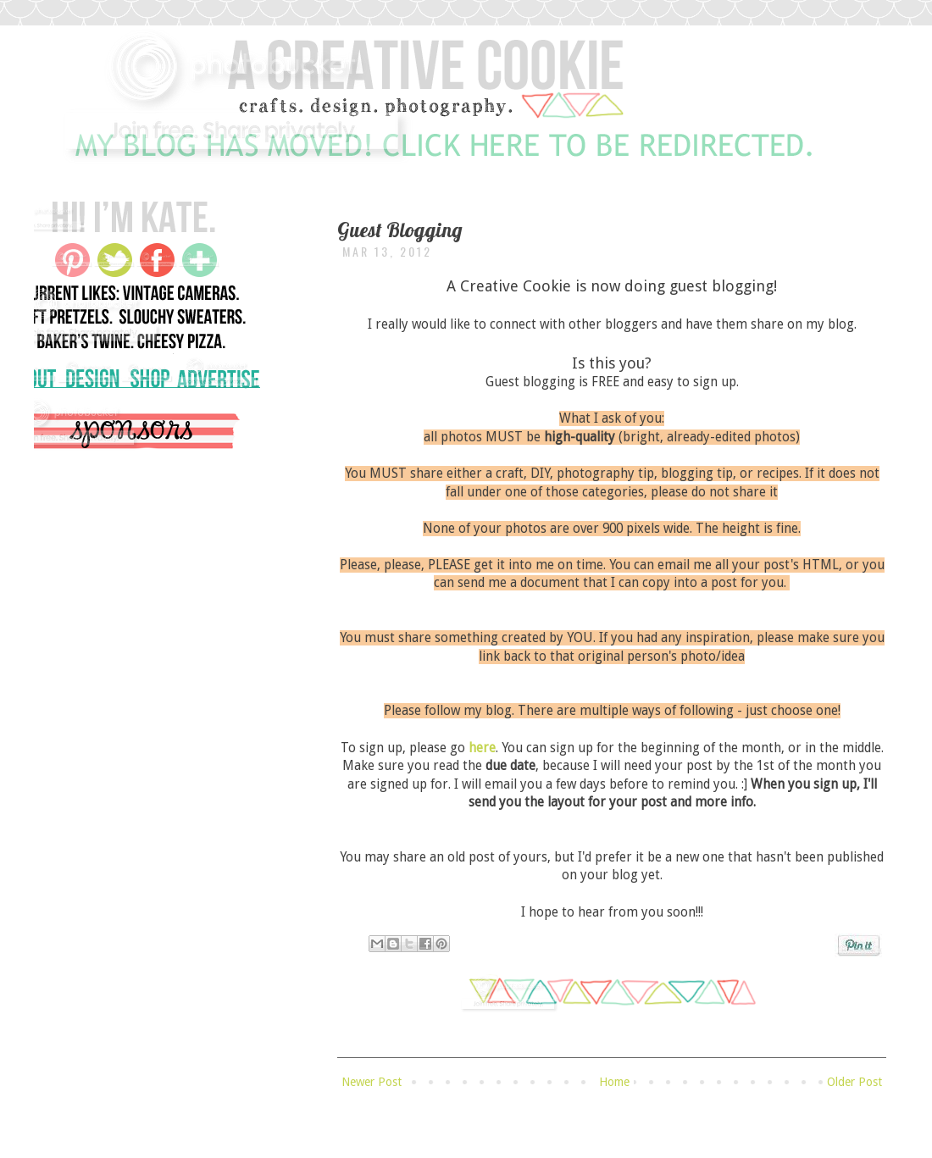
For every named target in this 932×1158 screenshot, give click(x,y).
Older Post (854, 1082)
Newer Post (371, 1082)
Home (614, 1082)
